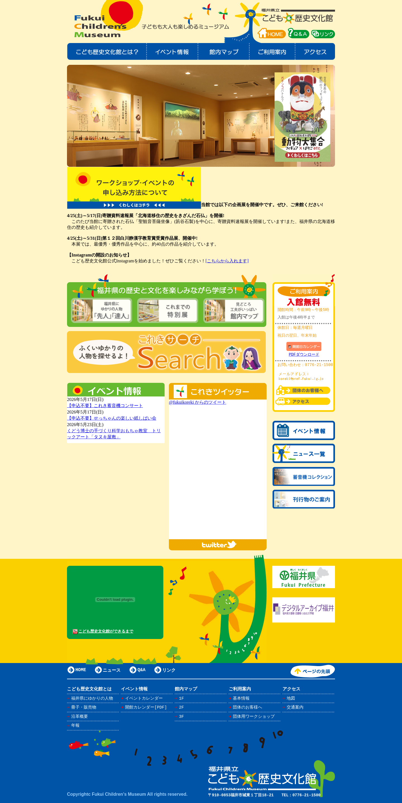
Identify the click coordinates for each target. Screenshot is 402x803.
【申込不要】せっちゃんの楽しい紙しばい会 (111, 418)
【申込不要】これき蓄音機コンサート (105, 405)
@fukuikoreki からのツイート (197, 402)
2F (181, 707)
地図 (291, 698)
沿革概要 (79, 716)
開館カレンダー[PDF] (146, 707)
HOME (271, 33)
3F (181, 716)
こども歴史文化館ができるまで (105, 631)
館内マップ (224, 51)
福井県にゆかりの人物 (92, 698)
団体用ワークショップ (254, 716)
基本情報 (241, 698)
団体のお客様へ (247, 707)
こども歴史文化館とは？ (107, 51)
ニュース (112, 670)
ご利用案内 (273, 51)
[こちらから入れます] (227, 260)
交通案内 (295, 707)
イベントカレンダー (144, 698)
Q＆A (298, 33)
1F (181, 698)
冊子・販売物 (83, 707)
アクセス (315, 51)
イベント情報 (172, 51)
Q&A (141, 670)
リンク (323, 33)
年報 (75, 725)
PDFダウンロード (304, 354)
